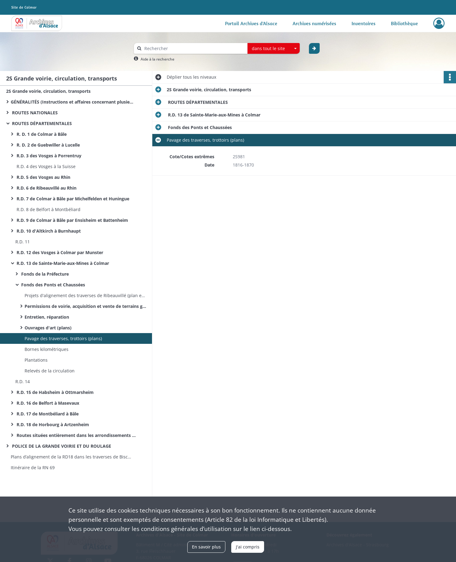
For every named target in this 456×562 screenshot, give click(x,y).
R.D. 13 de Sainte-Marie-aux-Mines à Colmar (62, 263)
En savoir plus (206, 547)
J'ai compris (247, 547)
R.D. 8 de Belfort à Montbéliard (47, 209)
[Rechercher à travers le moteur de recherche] (193, 48)
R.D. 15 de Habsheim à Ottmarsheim (54, 392)
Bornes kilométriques (46, 349)
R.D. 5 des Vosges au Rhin (42, 177)
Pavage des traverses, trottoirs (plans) (64, 338)
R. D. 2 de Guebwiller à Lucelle (47, 145)
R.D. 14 (22, 381)
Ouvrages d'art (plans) (48, 328)
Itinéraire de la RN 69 (33, 467)
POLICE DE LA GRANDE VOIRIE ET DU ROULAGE (61, 446)
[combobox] (273, 48)
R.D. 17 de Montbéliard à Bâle (47, 414)
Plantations (36, 360)
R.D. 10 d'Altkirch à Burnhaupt (48, 231)
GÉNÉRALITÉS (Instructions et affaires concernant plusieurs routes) (72, 102)
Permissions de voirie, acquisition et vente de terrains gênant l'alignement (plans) (86, 306)
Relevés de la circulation (50, 371)
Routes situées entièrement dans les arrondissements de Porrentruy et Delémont (76, 435)
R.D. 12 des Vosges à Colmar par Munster (59, 252)
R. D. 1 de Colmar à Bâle (41, 134)
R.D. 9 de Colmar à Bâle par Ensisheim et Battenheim (71, 220)
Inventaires (364, 23)
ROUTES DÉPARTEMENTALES (41, 123)
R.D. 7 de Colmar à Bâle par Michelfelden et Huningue (72, 199)
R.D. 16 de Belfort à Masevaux (47, 403)
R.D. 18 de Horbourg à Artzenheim (52, 424)
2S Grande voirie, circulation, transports (48, 91)
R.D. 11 (22, 242)
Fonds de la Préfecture (44, 274)
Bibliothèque (404, 23)
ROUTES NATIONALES (34, 113)
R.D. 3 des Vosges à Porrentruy (48, 156)
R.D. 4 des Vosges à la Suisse (45, 166)
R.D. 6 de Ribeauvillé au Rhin (45, 188)
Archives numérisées (314, 23)
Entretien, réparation (47, 317)
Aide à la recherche (157, 59)
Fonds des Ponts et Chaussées (52, 285)
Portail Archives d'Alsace (251, 23)
